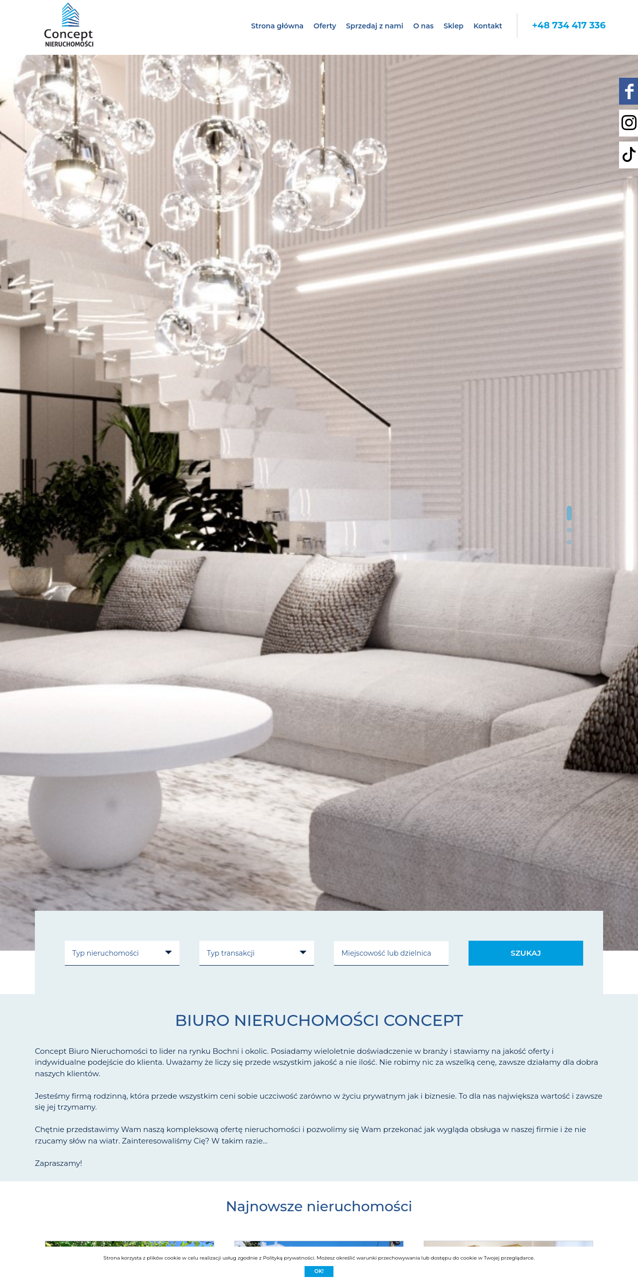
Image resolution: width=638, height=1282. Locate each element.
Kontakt (488, 25)
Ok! (319, 1271)
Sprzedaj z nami (374, 25)
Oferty (325, 25)
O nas (423, 25)
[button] (569, 513)
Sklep (454, 25)
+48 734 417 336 (569, 25)
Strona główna (277, 25)
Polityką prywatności (288, 1258)
